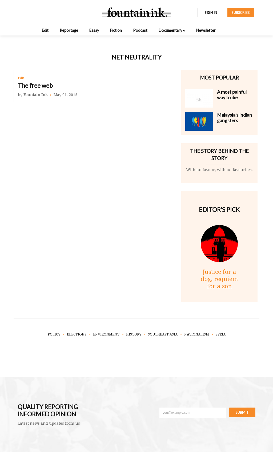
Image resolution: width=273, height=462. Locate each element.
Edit (45, 30)
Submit (242, 412)
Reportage (69, 30)
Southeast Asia (163, 334)
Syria (221, 334)
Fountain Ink (35, 95)
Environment (106, 334)
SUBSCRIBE (241, 12)
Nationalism (196, 334)
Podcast (140, 30)
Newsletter (206, 30)
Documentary (170, 30)
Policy (54, 334)
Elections (76, 334)
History (133, 334)
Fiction (116, 30)
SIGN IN (211, 12)
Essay (94, 30)
